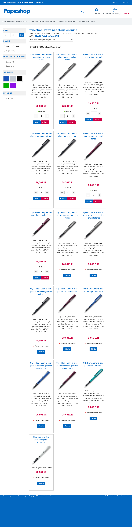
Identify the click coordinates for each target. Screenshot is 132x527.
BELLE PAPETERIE (67, 22)
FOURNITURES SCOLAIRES (43, 22)
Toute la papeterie (35, 34)
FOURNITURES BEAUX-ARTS (15, 22)
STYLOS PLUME (79, 34)
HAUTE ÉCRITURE (87, 22)
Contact (125, 3)
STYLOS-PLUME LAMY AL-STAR (47, 36)
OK (21, 35)
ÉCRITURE (68, 34)
